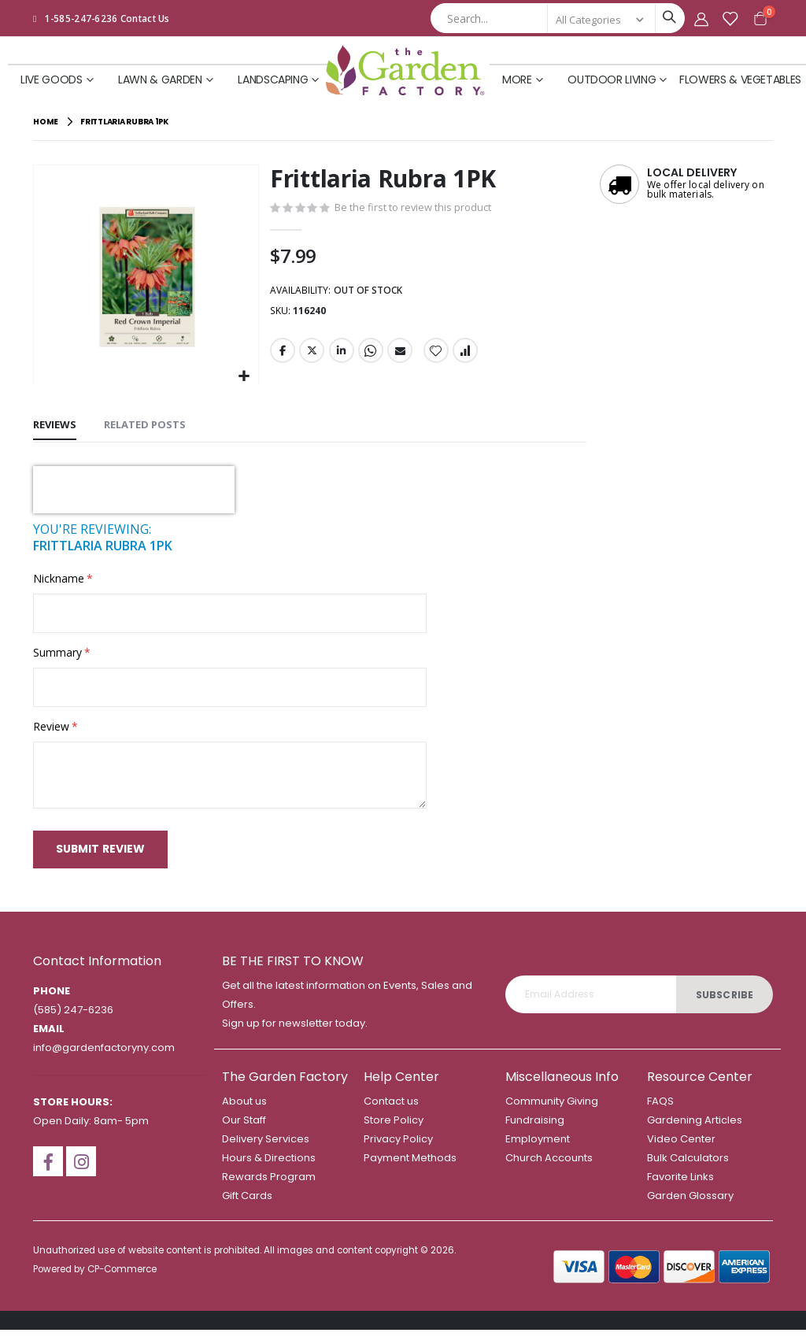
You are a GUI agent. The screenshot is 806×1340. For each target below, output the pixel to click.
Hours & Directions (269, 1167)
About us (244, 1111)
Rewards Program (269, 1186)
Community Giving (551, 1111)
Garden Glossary (690, 1205)
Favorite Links (680, 1186)
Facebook (281, 354)
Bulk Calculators (688, 1167)
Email (399, 354)
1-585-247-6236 (81, 18)
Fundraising (534, 1130)
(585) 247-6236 (73, 1019)
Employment (537, 1149)
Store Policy (393, 1130)
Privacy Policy (398, 1149)
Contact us (391, 1111)
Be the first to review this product (420, 207)
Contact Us (145, 18)
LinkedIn (340, 354)
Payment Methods (410, 1167)
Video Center (681, 1149)
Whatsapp (370, 354)
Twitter (311, 354)
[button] (243, 375)
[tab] (54, 424)
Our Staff (244, 1130)
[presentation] (134, 488)
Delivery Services (265, 1149)
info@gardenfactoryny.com (104, 1057)
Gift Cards (247, 1205)
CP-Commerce (122, 1279)
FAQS (660, 1111)
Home (45, 122)
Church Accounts (549, 1167)
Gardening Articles (694, 1130)
